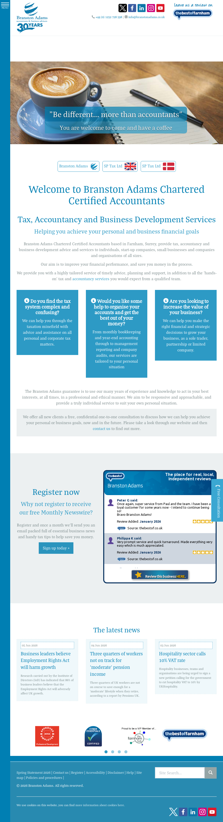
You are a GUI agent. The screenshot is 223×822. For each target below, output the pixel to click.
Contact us (61, 772)
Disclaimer (116, 772)
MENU (5, 6)
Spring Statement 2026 (33, 772)
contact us (101, 428)
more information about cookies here (99, 805)
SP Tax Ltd (120, 166)
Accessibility (95, 772)
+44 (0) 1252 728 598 (109, 17)
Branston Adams (78, 166)
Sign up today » (56, 547)
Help (130, 772)
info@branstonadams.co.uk (146, 17)
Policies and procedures (44, 777)
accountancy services (90, 278)
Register (77, 772)
